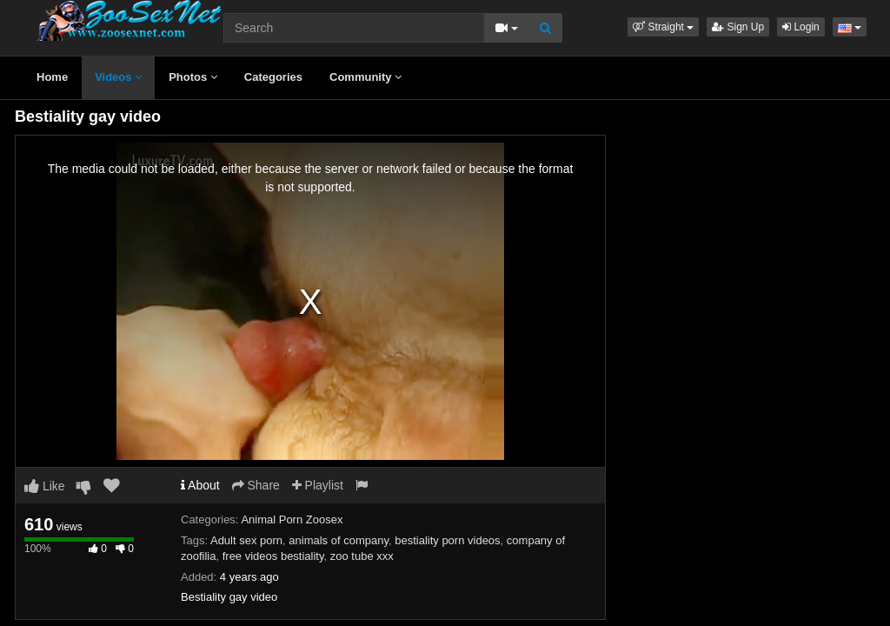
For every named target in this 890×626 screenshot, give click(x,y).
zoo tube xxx (362, 556)
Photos (193, 76)
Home (52, 76)
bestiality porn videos (447, 540)
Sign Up (738, 27)
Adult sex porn (246, 540)
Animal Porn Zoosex (291, 519)
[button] (663, 27)
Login (801, 27)
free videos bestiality (273, 556)
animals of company (339, 540)
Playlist (317, 485)
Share (256, 485)
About (200, 485)
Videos (118, 76)
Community (365, 76)
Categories (273, 76)
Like (44, 486)
